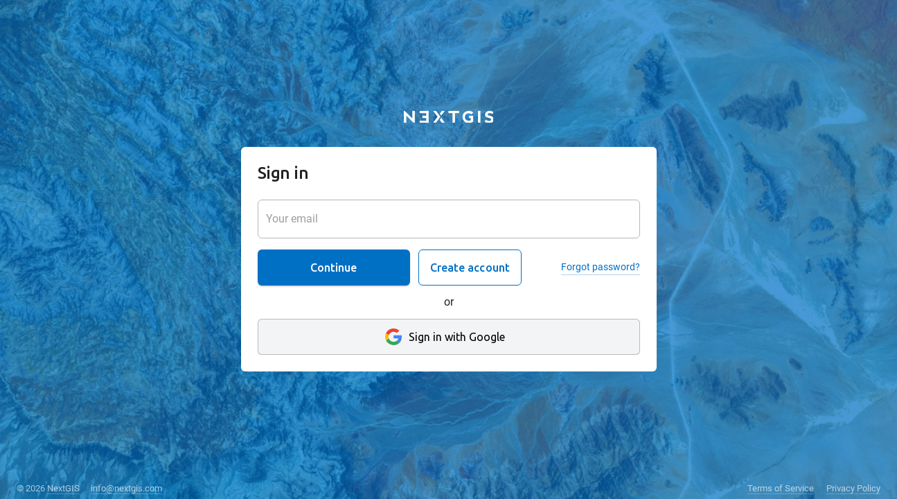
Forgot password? (600, 266)
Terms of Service (780, 488)
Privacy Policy (853, 488)
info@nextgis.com (126, 488)
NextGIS (63, 488)
